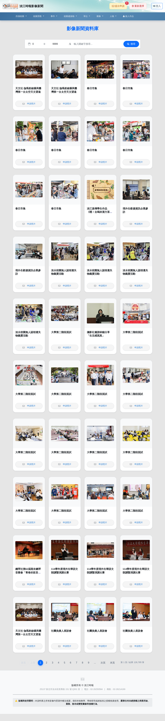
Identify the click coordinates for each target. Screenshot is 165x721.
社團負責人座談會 (61, 630)
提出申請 (119, 5)
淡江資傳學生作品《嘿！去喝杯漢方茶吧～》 (99, 212)
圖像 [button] (99, 16)
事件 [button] (53, 16)
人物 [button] (112, 16)
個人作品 (128, 16)
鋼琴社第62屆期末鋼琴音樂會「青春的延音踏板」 (28, 572)
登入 (157, 6)
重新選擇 (138, 6)
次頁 (103, 662)
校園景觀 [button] (37, 16)
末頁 (112, 662)
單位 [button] (85, 16)
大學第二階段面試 (61, 332)
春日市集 (92, 88)
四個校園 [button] (20, 16)
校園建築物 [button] (69, 16)
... (95, 662)
